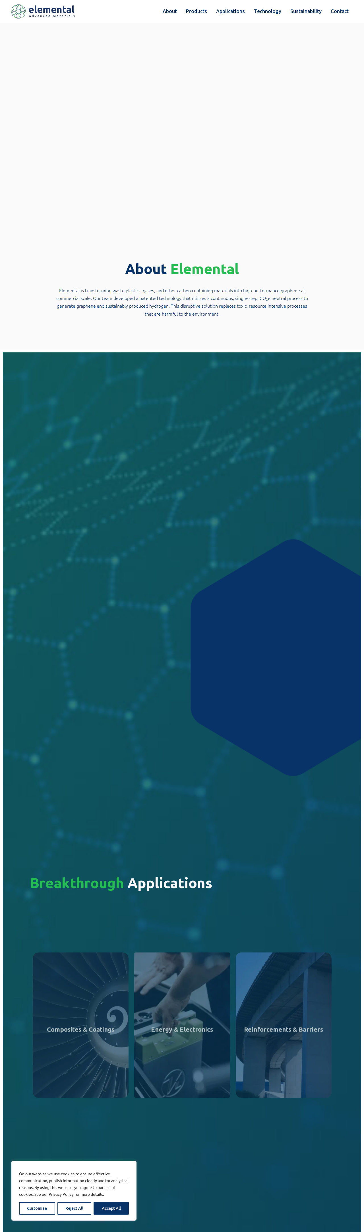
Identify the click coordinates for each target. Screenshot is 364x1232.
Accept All (111, 1208)
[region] (73, 1191)
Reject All (74, 1208)
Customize (37, 1208)
